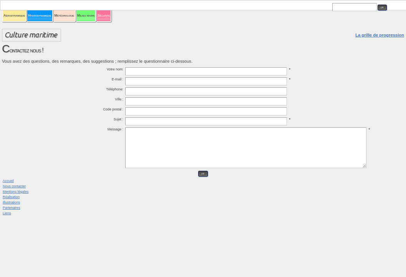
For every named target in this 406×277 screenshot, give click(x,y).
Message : (146, 141)
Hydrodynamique (156, 24)
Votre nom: (146, 81)
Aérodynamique (106, 24)
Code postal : (143, 121)
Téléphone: (145, 101)
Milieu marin (248, 24)
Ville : (151, 111)
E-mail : (149, 91)
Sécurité (292, 24)
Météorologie (203, 24)
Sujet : (150, 131)
